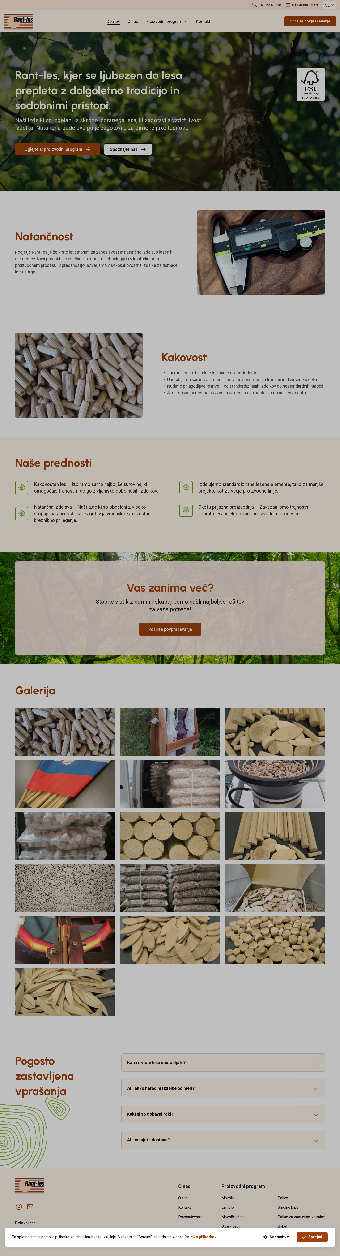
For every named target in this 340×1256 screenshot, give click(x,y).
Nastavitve (276, 1237)
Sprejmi (312, 1237)
